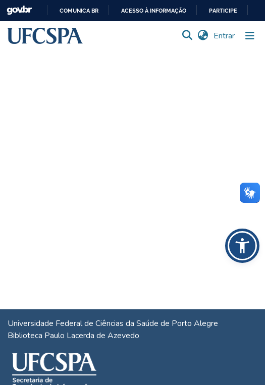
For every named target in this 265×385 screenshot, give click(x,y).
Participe (223, 11)
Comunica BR (79, 11)
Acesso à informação (153, 11)
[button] (45, 35)
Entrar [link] (225, 35)
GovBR (19, 10)
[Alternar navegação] (249, 35)
